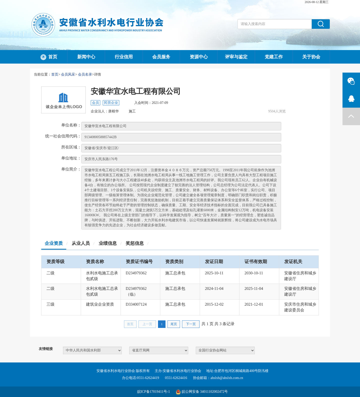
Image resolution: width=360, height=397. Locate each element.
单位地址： (71, 158)
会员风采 (68, 74)
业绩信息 (108, 243)
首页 (48, 57)
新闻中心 (86, 56)
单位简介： (71, 169)
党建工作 (274, 56)
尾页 (173, 324)
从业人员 (81, 243)
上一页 (147, 324)
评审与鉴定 (236, 56)
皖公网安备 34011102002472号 (205, 391)
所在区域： (71, 147)
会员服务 (161, 56)
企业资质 (54, 243)
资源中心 (199, 56)
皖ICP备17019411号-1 (153, 391)
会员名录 (85, 74)
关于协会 (311, 56)
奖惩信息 (135, 243)
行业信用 (124, 56)
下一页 (191, 324)
